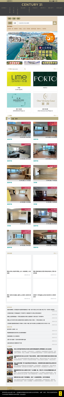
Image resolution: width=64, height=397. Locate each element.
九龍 (14, 18)
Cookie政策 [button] (23, 394)
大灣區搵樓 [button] (17, 11)
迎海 (24, 29)
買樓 (10, 23)
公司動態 (9, 346)
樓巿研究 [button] (43, 8)
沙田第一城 (10, 29)
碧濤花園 (33, 29)
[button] (57, 45)
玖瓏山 (20, 29)
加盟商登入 (10, 1)
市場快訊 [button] (35, 8)
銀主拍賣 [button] (23, 8)
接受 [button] (60, 393)
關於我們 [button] (50, 8)
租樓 (15, 23)
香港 (10, 18)
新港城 (28, 29)
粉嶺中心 (39, 29)
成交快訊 (9, 307)
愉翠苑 (44, 29)
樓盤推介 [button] (29, 10)
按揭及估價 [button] (59, 8)
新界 (18, 18)
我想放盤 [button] (9, 10)
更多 (55, 69)
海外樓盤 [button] (13, 10)
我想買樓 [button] (3, 8)
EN (55, 1)
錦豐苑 (16, 29)
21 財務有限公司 (10, 389)
